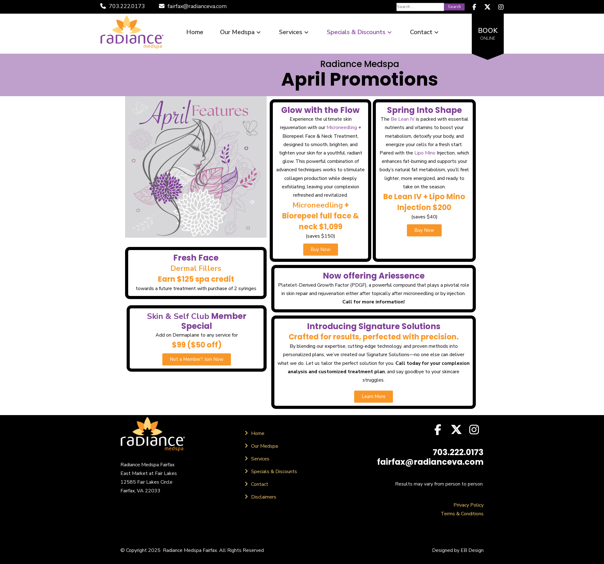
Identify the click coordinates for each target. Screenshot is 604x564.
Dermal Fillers (195, 268)
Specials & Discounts (360, 32)
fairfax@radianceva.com (193, 6)
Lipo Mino (424, 153)
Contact (425, 32)
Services (294, 32)
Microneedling (342, 127)
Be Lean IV (403, 119)
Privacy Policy (468, 505)
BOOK (488, 33)
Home (194, 32)
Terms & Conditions (462, 513)
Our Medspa (241, 32)
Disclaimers (263, 497)
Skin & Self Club (178, 316)
